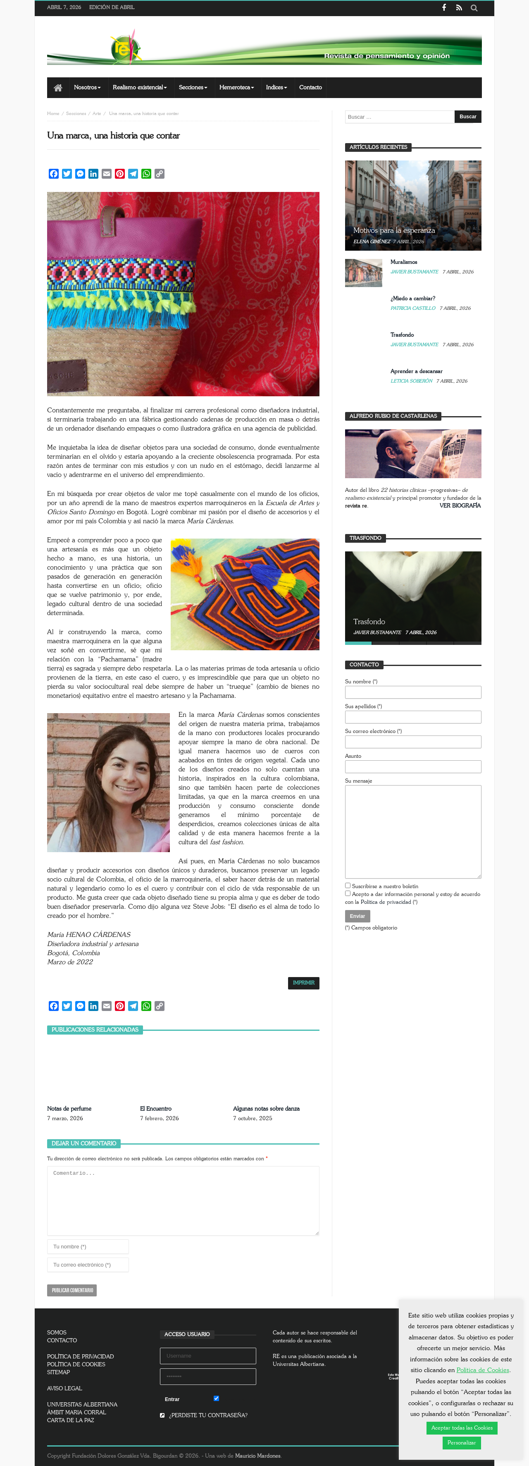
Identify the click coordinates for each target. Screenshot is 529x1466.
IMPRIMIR (304, 983)
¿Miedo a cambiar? (413, 299)
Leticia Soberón (412, 381)
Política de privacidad (386, 902)
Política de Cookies (483, 1370)
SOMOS (57, 1333)
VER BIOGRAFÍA (460, 506)
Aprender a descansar (417, 371)
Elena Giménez (371, 242)
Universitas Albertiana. (299, 1364)
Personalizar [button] (462, 1443)
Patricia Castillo (413, 308)
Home (53, 113)
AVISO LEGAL (64, 1389)
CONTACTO (62, 1341)
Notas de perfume (69, 1109)
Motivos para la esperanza (394, 231)
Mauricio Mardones (257, 1456)
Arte (97, 113)
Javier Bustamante (415, 272)
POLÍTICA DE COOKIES (76, 1365)
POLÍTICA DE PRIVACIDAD (80, 1357)
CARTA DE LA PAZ (70, 1420)
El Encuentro (156, 1109)
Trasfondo (402, 335)
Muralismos (404, 262)
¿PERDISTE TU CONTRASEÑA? (204, 1415)
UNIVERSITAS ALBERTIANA (82, 1405)
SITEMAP (58, 1372)
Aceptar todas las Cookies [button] (462, 1428)
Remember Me (235, 1399)
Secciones (76, 113)
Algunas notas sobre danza (266, 1109)
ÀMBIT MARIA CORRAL (76, 1413)
